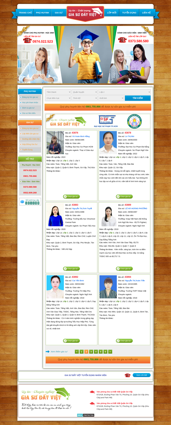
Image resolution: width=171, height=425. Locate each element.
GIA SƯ (58, 12)
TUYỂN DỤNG (129, 12)
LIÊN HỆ (146, 12)
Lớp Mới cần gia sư (30, 134)
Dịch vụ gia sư (28, 108)
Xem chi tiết (141, 375)
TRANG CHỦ (25, 12)
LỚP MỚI (111, 12)
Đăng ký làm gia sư (30, 128)
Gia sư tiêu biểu (29, 113)
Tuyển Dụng (27, 150)
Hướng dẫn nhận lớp (31, 139)
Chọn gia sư (72, 196)
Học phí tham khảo (30, 102)
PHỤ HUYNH (42, 12)
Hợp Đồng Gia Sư (29, 144)
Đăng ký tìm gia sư (30, 97)
